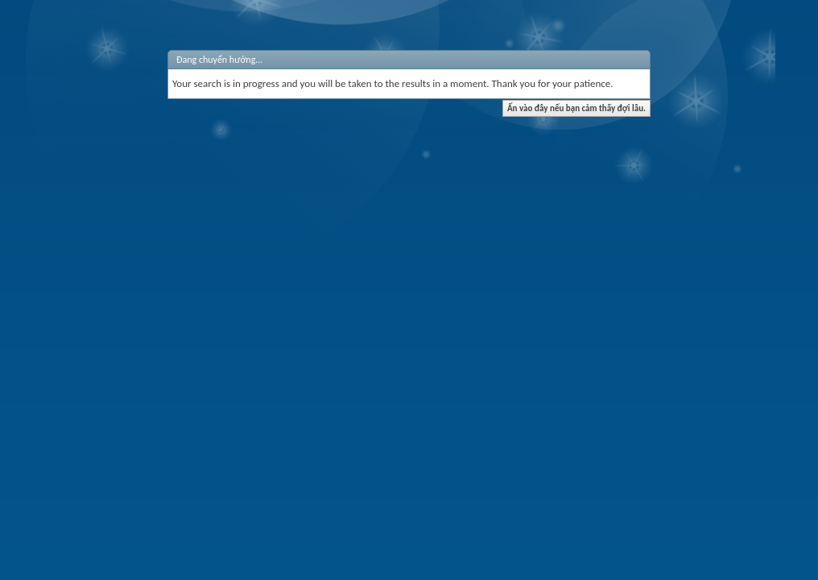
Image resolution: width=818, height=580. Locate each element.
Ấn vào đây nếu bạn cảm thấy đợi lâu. (576, 108)
